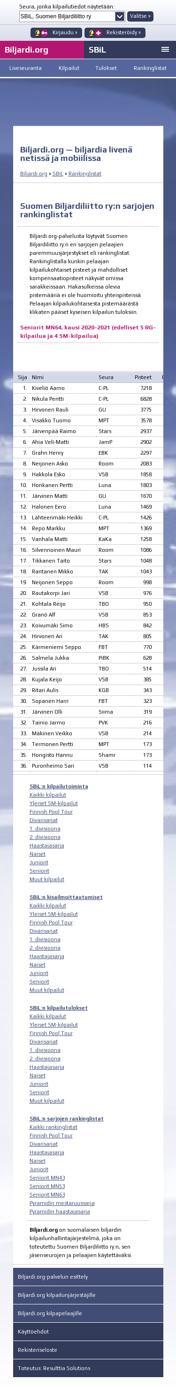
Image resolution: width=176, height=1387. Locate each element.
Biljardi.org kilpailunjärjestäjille (57, 1295)
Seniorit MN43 (47, 1178)
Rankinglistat (150, 68)
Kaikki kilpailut (48, 795)
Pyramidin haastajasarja (60, 1211)
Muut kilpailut (47, 879)
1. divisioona (45, 828)
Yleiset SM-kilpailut (54, 803)
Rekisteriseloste (37, 1350)
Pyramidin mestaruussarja (62, 1203)
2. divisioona (45, 837)
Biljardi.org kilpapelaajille (50, 1313)
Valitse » (140, 16)
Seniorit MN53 (47, 1186)
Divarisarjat (44, 820)
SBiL (97, 49)
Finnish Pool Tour (51, 812)
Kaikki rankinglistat (53, 1127)
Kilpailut (69, 68)
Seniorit (39, 871)
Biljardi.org (33, 173)
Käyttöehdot (33, 1331)
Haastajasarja (47, 845)
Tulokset (106, 68)
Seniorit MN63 (47, 1194)
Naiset (38, 854)
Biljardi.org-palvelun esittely (53, 1277)
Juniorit (39, 862)
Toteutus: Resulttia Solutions (54, 1368)
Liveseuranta (25, 68)
